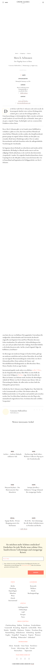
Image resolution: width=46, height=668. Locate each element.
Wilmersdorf (22, 637)
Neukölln (13, 630)
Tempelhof (15, 635)
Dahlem (19, 625)
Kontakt (17, 646)
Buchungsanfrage (33, 593)
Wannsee (38, 635)
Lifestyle (23, 603)
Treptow (31, 635)
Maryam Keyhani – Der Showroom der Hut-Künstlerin (12, 489)
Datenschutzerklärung (26, 565)
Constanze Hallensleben (15, 65)
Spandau (38, 633)
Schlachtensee (20, 633)
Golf (23, 612)
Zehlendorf (31, 637)
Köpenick (24, 628)
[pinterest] (25, 659)
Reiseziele (33, 586)
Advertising (21, 648)
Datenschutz (18, 651)
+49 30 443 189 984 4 (23, 101)
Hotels (33, 591)
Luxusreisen (33, 582)
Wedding (14, 637)
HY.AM (32, 663)
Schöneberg (30, 633)
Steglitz (7, 635)
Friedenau (26, 625)
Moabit (6, 630)
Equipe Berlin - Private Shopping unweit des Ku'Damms (12, 523)
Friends (32, 648)
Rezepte (23, 614)
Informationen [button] (23, 641)
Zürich (13, 598)
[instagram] (21, 659)
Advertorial (23, 70)
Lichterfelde (32, 628)
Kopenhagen (13, 591)
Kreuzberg (16, 628)
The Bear (20, 375)
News (23, 617)
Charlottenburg (10, 625)
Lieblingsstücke (23, 607)
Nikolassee (20, 630)
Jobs (27, 648)
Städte (13, 582)
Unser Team (25, 646)
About (11, 646)
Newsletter (33, 646)
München (13, 593)
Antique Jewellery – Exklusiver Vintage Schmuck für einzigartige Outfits (33, 489)
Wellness (33, 588)
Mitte (39, 628)
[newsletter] (29, 659)
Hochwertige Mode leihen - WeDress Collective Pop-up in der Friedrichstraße (33, 456)
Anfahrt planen (24, 93)
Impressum (28, 651)
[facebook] (17, 659)
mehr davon (23, 529)
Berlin (13, 586)
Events (13, 648)
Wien (12, 596)
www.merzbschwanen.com (23, 103)
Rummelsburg (10, 633)
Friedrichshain (36, 625)
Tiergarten (23, 635)
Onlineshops (23, 610)
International (12, 601)
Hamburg (13, 588)
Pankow (28, 630)
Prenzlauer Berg (37, 630)
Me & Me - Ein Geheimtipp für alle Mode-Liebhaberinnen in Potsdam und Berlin (33, 523)
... (23, 99)
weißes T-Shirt (36, 370)
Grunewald (8, 628)
